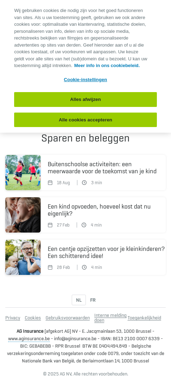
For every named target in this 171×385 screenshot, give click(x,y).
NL (79, 300)
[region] (85, 66)
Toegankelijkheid (144, 317)
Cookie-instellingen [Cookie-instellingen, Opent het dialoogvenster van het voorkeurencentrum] (85, 79)
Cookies (33, 317)
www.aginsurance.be (29, 338)
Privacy (12, 317)
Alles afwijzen (85, 99)
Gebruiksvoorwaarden (68, 317)
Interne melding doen (110, 317)
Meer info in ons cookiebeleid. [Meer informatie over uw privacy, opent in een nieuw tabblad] (107, 65)
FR (92, 300)
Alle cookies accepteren (85, 119)
